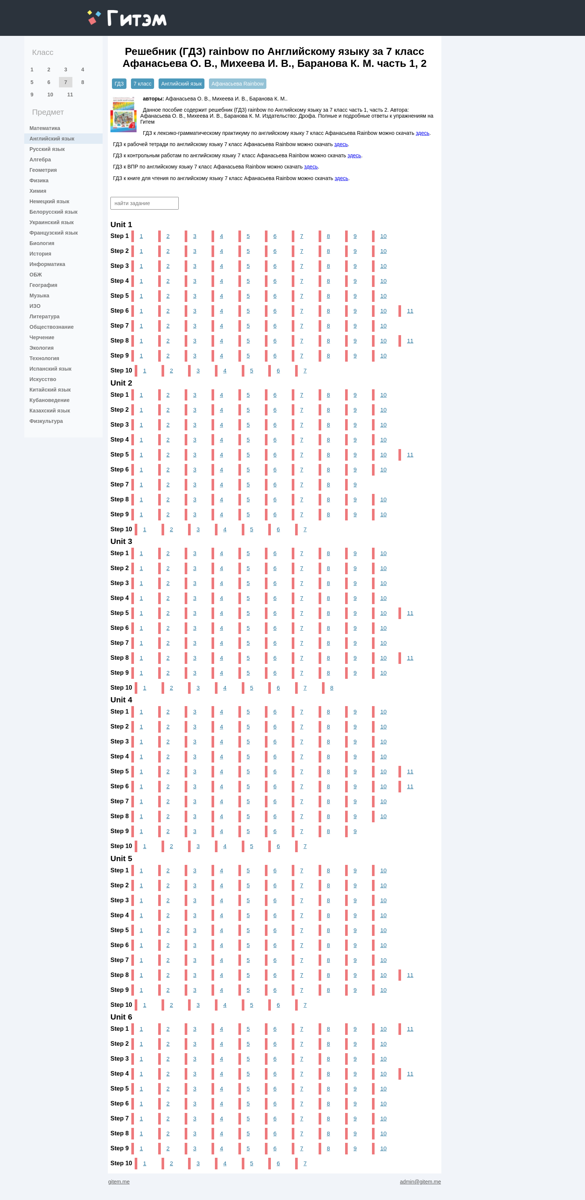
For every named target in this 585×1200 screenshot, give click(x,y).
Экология (41, 348)
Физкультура (46, 421)
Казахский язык (49, 411)
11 (70, 95)
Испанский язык (50, 369)
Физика (39, 180)
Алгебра (40, 160)
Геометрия (43, 170)
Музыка (39, 296)
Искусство (42, 379)
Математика (44, 128)
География (43, 285)
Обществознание (51, 327)
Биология (41, 243)
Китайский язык (50, 390)
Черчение (41, 337)
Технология (44, 358)
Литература (44, 316)
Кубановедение (49, 400)
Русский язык (47, 149)
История (40, 254)
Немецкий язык (49, 201)
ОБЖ (35, 275)
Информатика (47, 264)
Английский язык (51, 139)
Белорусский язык (53, 212)
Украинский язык (51, 222)
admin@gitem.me (420, 1182)
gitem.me (107, 13)
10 (50, 95)
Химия (37, 191)
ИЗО (35, 306)
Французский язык (53, 233)
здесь (422, 133)
